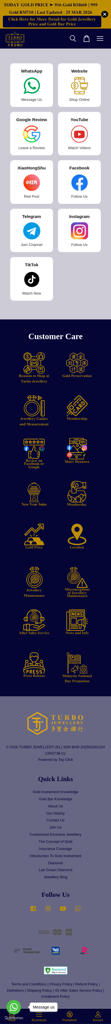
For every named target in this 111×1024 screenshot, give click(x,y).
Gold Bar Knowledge (55, 799)
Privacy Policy (60, 984)
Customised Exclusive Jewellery (55, 834)
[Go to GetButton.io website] (14, 1018)
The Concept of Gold (55, 841)
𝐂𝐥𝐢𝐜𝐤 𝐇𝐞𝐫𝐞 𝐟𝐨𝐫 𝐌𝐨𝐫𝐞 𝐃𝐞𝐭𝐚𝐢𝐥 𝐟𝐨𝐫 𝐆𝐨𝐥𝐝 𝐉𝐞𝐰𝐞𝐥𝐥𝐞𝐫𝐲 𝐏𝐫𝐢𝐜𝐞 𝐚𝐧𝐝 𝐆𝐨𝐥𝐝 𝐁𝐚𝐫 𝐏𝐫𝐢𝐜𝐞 (52, 21)
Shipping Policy (39, 990)
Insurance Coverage (55, 849)
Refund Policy (86, 984)
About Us (55, 806)
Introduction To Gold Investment (55, 856)
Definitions (15, 990)
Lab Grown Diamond (55, 870)
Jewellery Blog (55, 877)
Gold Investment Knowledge (55, 792)
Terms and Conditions (28, 984)
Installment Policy (55, 996)
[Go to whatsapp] (14, 1007)
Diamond (55, 863)
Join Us (55, 827)
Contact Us (55, 820)
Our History (55, 813)
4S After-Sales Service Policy (78, 990)
